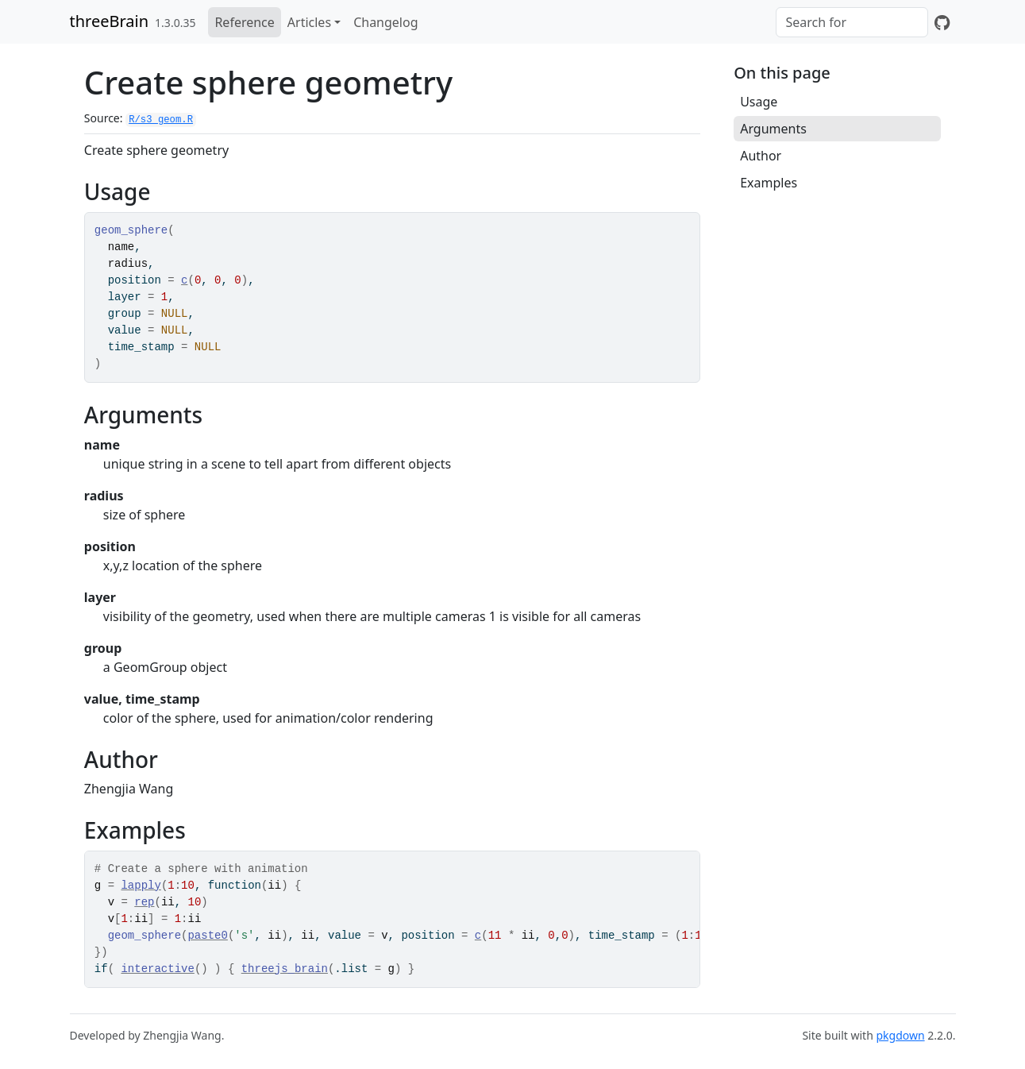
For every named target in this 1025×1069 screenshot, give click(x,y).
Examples (768, 182)
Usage (758, 101)
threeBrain (109, 21)
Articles (309, 22)
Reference (244, 22)
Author (760, 155)
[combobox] (852, 22)
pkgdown (900, 1035)
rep (144, 902)
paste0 (207, 935)
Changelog (385, 22)
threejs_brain (284, 969)
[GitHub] (942, 22)
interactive (157, 969)
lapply (140, 885)
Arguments (773, 128)
